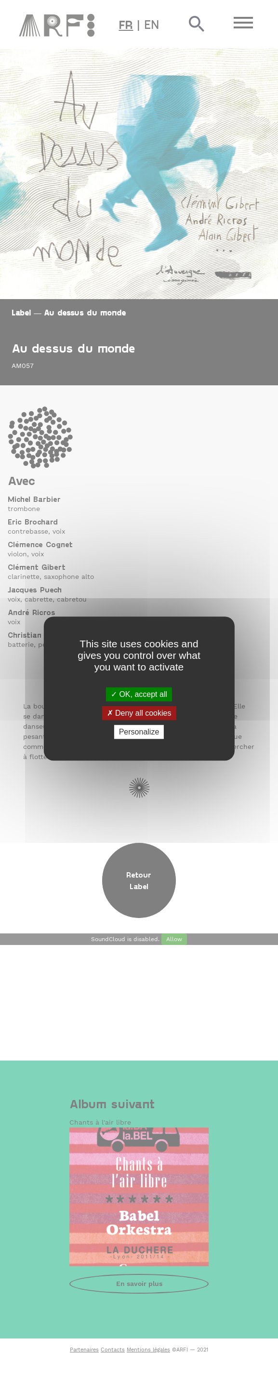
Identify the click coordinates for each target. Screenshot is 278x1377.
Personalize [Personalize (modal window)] (139, 732)
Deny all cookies (139, 713)
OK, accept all (139, 694)
